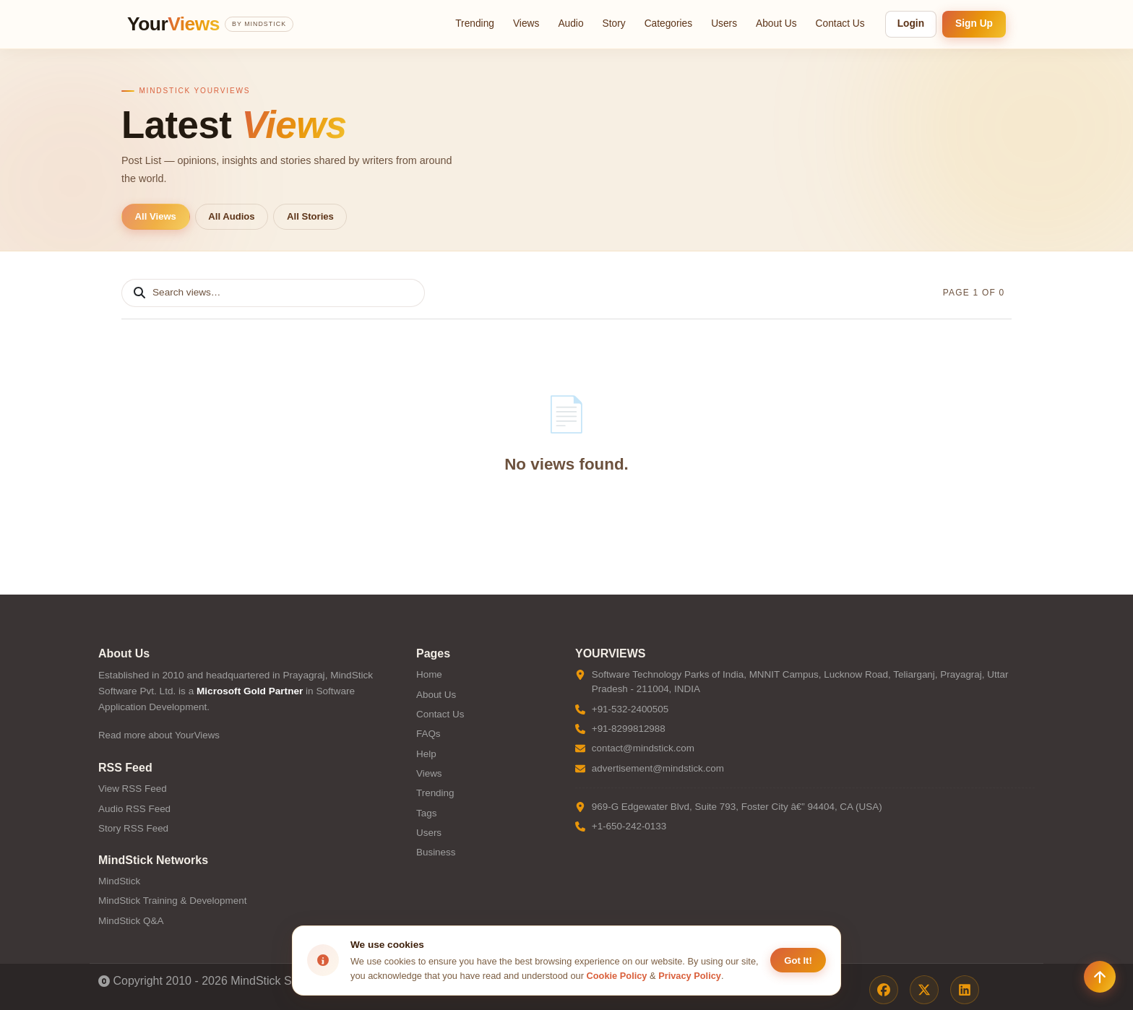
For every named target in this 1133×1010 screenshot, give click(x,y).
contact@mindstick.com (643, 748)
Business (436, 852)
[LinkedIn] (964, 989)
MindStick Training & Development (172, 900)
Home (429, 674)
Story (614, 23)
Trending (474, 23)
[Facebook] (883, 989)
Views (526, 23)
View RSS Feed (132, 788)
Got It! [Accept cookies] (798, 960)
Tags (426, 813)
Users (724, 23)
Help (426, 753)
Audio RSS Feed (134, 808)
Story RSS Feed (133, 828)
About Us (776, 23)
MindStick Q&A (130, 920)
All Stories (310, 216)
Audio (570, 23)
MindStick (119, 881)
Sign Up (974, 23)
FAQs (428, 733)
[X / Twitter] (924, 989)
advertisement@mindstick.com (658, 768)
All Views (155, 216)
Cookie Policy (617, 975)
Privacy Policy (689, 975)
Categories (669, 23)
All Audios (231, 216)
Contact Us (840, 23)
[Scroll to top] (1100, 977)
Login (910, 23)
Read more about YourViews (159, 735)
